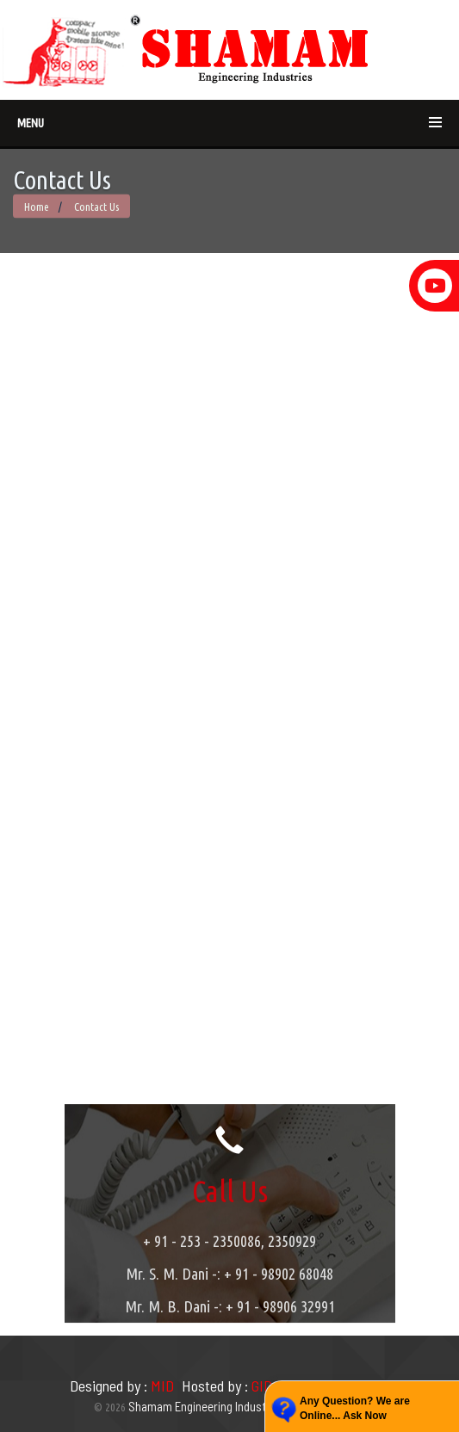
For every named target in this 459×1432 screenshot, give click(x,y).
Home (36, 207)
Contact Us (95, 207)
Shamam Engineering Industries (206, 1406)
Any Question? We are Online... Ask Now (355, 1408)
